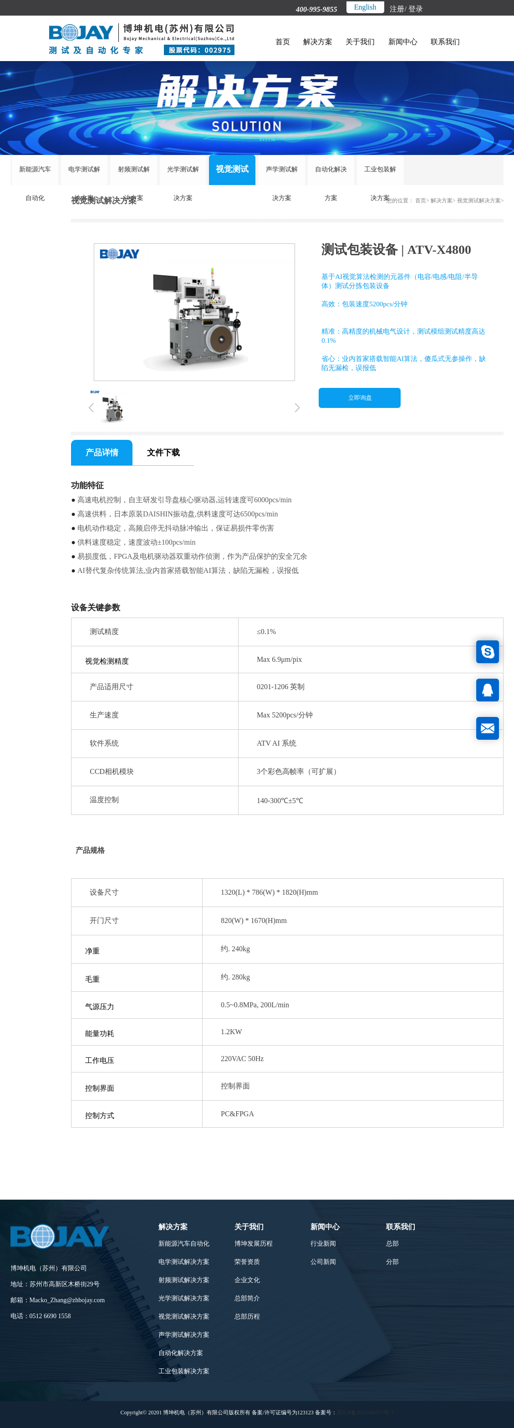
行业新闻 (323, 1243)
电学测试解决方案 (84, 173)
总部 (392, 1243)
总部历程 (247, 1316)
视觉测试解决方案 (232, 173)
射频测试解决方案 (134, 173)
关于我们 (360, 42)
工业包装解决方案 (380, 173)
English (365, 7)
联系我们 (444, 42)
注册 (397, 9)
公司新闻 (323, 1261)
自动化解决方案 (331, 173)
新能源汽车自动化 (35, 173)
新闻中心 (402, 42)
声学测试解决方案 (282, 173)
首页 (282, 42)
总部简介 (247, 1297)
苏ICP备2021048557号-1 (365, 1412)
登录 (415, 9)
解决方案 (317, 42)
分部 (392, 1261)
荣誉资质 (247, 1261)
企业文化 (247, 1279)
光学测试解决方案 (183, 173)
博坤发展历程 (253, 1243)
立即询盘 (360, 397)
